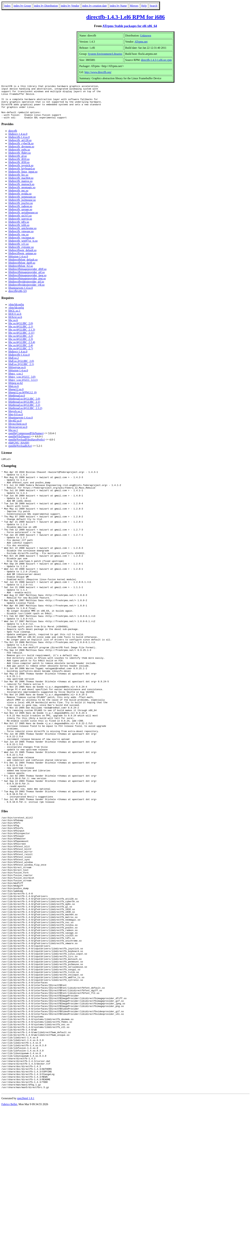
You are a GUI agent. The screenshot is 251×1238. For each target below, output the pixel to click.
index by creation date (94, 5)
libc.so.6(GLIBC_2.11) (21, 339)
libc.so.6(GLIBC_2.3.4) (21, 349)
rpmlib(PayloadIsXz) (20, 452)
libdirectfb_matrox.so (20, 187)
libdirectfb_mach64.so (20, 184)
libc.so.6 (13, 327)
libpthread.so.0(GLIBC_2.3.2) (25, 414)
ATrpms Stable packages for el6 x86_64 (129, 26)
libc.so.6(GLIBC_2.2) (20, 342)
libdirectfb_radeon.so (20, 213)
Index (7, 5)
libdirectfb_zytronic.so (21, 253)
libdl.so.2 (13, 364)
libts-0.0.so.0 (15, 421)
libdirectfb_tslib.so (18, 231)
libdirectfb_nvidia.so (20, 200)
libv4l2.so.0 (15, 427)
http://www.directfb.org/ (98, 72)
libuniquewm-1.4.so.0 (20, 294)
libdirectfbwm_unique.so (22, 260)
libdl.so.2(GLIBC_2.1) (21, 370)
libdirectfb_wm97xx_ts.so (23, 247)
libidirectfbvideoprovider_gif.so (26, 288)
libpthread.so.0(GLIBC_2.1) (24, 408)
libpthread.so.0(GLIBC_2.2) (24, 411)
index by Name (118, 5)
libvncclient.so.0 (17, 430)
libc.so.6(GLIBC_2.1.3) (21, 336)
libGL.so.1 (14, 317)
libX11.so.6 (14, 320)
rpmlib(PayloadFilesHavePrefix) (26, 446)
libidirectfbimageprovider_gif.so (26, 279)
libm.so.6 (13, 392)
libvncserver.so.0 (17, 433)
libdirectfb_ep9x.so (19, 156)
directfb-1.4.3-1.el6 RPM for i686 (125, 17)
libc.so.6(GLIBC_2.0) (20, 330)
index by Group (22, 5)
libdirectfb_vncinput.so (21, 244)
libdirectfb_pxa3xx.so (20, 209)
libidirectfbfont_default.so (23, 266)
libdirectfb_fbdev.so (19, 159)
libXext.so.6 (15, 323)
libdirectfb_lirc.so (18, 181)
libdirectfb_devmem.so (21, 153)
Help (144, 5)
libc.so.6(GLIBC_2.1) (20, 333)
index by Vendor (70, 5)
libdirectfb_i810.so (18, 165)
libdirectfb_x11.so (18, 250)
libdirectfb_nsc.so (18, 197)
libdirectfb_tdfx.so (18, 228)
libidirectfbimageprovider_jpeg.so (27, 282)
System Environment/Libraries (105, 53)
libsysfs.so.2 (15, 418)
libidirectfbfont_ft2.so (20, 272)
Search (153, 5)
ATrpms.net (141, 41)
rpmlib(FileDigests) (19, 443)
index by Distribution (46, 5)
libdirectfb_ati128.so (20, 147)
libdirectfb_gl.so (17, 162)
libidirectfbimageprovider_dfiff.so (27, 275)
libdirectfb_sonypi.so (20, 225)
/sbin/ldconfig (16, 311)
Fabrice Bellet (9, 1233)
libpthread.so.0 (16, 402)
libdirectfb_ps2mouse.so (22, 206)
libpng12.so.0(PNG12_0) (22, 399)
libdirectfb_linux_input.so (22, 178)
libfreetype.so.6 (17, 374)
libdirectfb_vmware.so (20, 238)
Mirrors (134, 5)
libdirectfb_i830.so (18, 169)
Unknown (145, 35)
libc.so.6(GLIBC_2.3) (20, 345)
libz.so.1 (13, 436)
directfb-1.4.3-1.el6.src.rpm (156, 59)
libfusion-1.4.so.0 (18, 263)
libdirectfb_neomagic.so (21, 194)
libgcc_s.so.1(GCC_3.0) (21, 383)
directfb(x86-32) (17, 297)
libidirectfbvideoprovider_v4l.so (26, 291)
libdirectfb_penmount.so (22, 203)
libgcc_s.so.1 (15, 380)
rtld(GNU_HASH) (18, 449)
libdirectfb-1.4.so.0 (19, 143)
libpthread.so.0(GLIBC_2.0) (24, 405)
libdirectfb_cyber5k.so (20, 150)
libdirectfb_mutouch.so (21, 191)
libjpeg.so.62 (15, 389)
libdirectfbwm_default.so (22, 257)
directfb (12, 137)
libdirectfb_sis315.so (20, 222)
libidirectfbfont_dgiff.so (21, 269)
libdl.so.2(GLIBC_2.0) (21, 367)
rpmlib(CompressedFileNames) (26, 440)
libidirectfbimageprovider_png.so (27, 285)
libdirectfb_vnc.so (18, 241)
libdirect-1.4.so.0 (17, 140)
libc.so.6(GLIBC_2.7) (20, 355)
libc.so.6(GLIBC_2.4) (20, 352)
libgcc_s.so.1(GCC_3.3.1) (22, 386)
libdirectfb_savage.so (20, 216)
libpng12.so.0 (16, 396)
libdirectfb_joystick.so (20, 172)
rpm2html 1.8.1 (25, 1227)
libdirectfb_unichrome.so (22, 235)
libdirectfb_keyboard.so (21, 175)
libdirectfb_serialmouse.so (23, 219)
